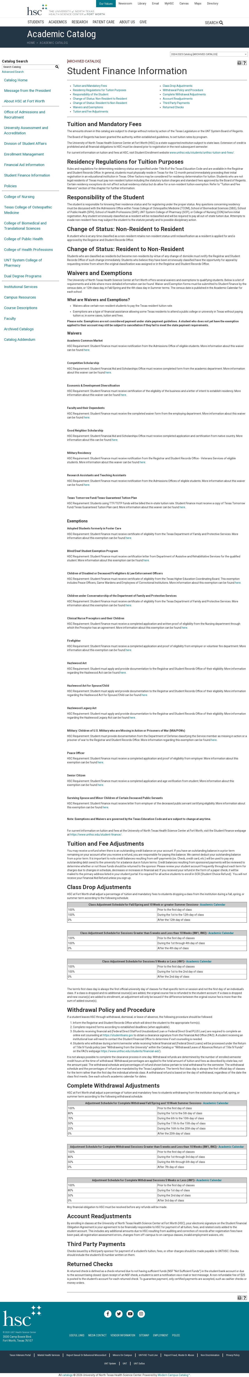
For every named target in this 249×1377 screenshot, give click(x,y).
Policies (10, 186)
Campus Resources (20, 297)
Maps (198, 3)
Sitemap (144, 1335)
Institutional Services (21, 287)
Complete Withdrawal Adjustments (184, 94)
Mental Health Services (49, 1355)
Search (214, 22)
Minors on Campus (122, 1355)
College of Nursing (19, 196)
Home (31, 43)
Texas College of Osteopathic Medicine (28, 210)
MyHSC (169, 3)
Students (36, 22)
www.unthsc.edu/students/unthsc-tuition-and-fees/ (202, 152)
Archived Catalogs (19, 329)
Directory (212, 3)
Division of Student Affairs (25, 143)
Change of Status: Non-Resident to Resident (100, 98)
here (86, 349)
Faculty (10, 318)
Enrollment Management (24, 154)
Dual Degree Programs (22, 276)
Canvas (184, 3)
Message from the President (27, 90)
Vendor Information (122, 1335)
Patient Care (104, 22)
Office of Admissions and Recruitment (24, 115)
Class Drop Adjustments (177, 85)
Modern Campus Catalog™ (174, 1375)
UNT (125, 1363)
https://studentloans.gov (118, 1035)
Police (176, 1335)
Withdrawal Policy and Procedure (183, 90)
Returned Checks (173, 107)
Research (80, 22)
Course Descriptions (20, 308)
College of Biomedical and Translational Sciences (25, 226)
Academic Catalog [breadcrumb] (54, 43)
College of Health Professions (28, 249)
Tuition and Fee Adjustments (90, 111)
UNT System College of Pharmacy (23, 263)
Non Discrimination (210, 1355)
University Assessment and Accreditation (26, 130)
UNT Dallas (139, 1363)
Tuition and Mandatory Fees (90, 85)
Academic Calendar (212, 904)
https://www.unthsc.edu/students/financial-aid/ (130, 1051)
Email (155, 3)
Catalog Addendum (19, 339)
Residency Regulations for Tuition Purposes (99, 90)
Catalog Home (15, 80)
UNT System (110, 1363)
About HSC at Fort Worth (24, 101)
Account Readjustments (178, 98)
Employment (160, 1335)
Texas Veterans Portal (20, 1355)
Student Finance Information (27, 175)
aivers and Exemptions (89, 107)
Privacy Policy (232, 1355)
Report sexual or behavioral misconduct (86, 1355)
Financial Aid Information (24, 165)
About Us (127, 22)
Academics (58, 22)
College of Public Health (23, 239)
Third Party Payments (176, 103)
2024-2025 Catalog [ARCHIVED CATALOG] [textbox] (194, 54)
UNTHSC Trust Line (148, 1355)
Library (142, 3)
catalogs (67, 1375)
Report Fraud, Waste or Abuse (179, 1355)
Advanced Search (13, 71)
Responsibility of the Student (90, 94)
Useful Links (76, 1335)
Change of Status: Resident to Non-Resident (100, 103)
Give (143, 22)
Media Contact (97, 1335)
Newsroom (125, 3)
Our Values (106, 3)
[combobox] (209, 54)
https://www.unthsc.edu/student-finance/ (96, 834)
